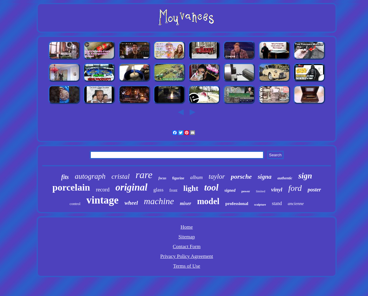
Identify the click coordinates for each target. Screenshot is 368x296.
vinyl (276, 189)
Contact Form (187, 246)
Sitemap (186, 237)
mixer (185, 203)
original (131, 187)
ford (295, 188)
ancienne (296, 203)
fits (65, 177)
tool (211, 187)
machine (159, 201)
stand (277, 203)
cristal (121, 176)
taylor (217, 176)
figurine (178, 178)
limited (260, 191)
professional (236, 203)
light (190, 188)
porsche (241, 176)
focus (162, 178)
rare (143, 174)
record (102, 190)
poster (314, 190)
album (196, 177)
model (208, 201)
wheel (131, 203)
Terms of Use (186, 266)
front (173, 190)
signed (230, 190)
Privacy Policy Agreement (186, 256)
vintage (102, 200)
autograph (90, 176)
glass (159, 190)
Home (186, 227)
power (245, 191)
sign (305, 175)
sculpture (260, 204)
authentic (285, 178)
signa (265, 176)
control (75, 203)
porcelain (71, 187)
